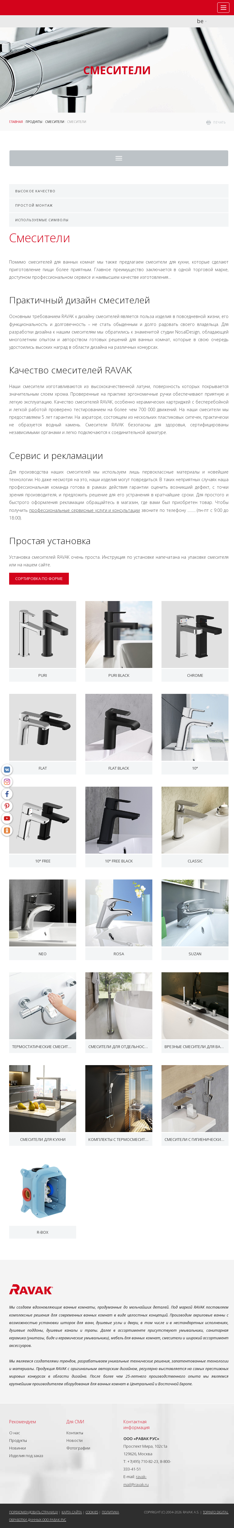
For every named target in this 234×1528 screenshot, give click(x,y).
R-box (42, 1232)
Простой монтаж (34, 205)
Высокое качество (35, 191)
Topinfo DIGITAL (216, 1512)
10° (195, 768)
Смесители (54, 122)
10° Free (43, 861)
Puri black (118, 675)
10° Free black (119, 861)
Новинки (17, 1448)
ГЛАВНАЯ (16, 122)
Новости (74, 1440)
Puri (42, 675)
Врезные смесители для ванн (195, 1046)
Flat (43, 768)
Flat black (118, 768)
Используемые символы (42, 220)
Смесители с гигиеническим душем (195, 1139)
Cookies (92, 1512)
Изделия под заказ (26, 1455)
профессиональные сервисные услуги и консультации (84, 510)
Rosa (119, 953)
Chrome (195, 675)
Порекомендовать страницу (33, 1512)
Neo (43, 953)
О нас (14, 1432)
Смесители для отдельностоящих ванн (118, 1046)
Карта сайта (72, 1512)
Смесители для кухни (43, 1139)
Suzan (195, 953)
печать (219, 122)
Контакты (74, 1432)
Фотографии (78, 1448)
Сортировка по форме (39, 578)
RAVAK (23, 7)
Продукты (34, 122)
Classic (195, 861)
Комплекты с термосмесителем (118, 1139)
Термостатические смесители (42, 1046)
